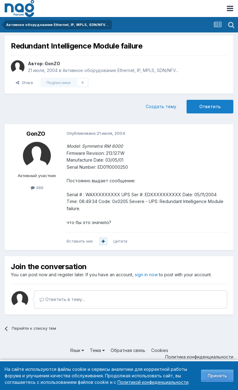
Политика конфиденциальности (199, 356)
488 (37, 187)
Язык (77, 350)
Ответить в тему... (62, 299)
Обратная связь (128, 350)
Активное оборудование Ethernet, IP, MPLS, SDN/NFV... (120, 70)
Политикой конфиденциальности (152, 382)
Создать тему (161, 106)
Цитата (120, 241)
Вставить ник (80, 241)
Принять (217, 375)
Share (24, 82)
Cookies (159, 350)
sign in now (146, 274)
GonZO (52, 63)
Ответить (210, 106)
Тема (97, 350)
